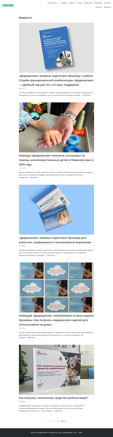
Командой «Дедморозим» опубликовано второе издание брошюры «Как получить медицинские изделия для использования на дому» (56, 320)
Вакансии (107, 7)
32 (58, 421)
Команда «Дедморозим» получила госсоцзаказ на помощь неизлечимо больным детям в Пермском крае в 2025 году (56, 160)
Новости (72, 3)
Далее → (64, 421)
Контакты (107, 3)
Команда (64, 3)
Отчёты (79, 3)
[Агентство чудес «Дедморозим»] (8, 5)
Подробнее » (86, 95)
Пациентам (98, 3)
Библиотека (88, 3)
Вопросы (99, 7)
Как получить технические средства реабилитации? (53, 397)
